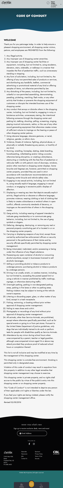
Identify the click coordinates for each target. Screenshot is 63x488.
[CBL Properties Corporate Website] (53, 452)
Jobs (22, 456)
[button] (56, 4)
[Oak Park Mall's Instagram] (34, 443)
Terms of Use (38, 456)
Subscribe (24, 452)
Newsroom (24, 454)
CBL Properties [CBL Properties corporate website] (28, 472)
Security (37, 459)
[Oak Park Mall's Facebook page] (29, 443)
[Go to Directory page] (21, 486)
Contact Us (24, 459)
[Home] (24, 4)
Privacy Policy (39, 454)
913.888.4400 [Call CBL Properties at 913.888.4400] (8, 464)
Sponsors (37, 452)
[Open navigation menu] (31, 484)
